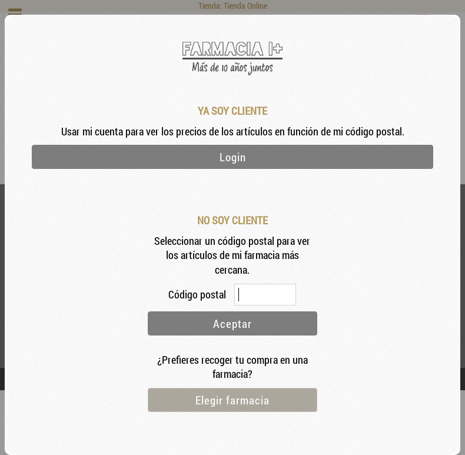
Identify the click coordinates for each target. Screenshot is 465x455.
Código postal (198, 294)
